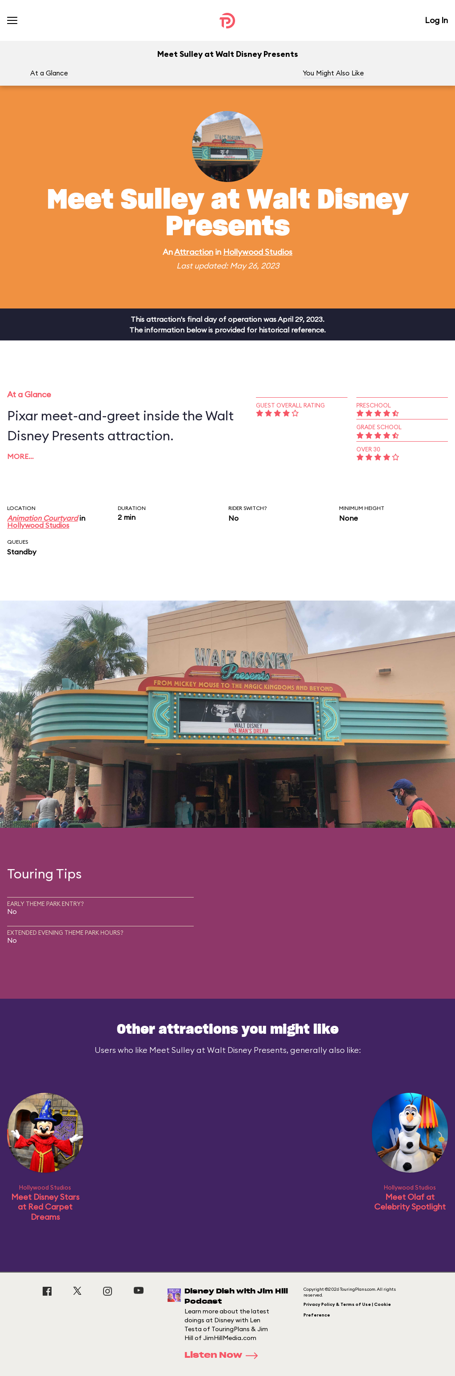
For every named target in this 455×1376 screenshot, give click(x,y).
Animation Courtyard (42, 518)
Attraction (193, 252)
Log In (436, 20)
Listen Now (223, 1356)
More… (20, 456)
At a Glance (49, 73)
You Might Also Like (333, 73)
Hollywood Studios (257, 252)
